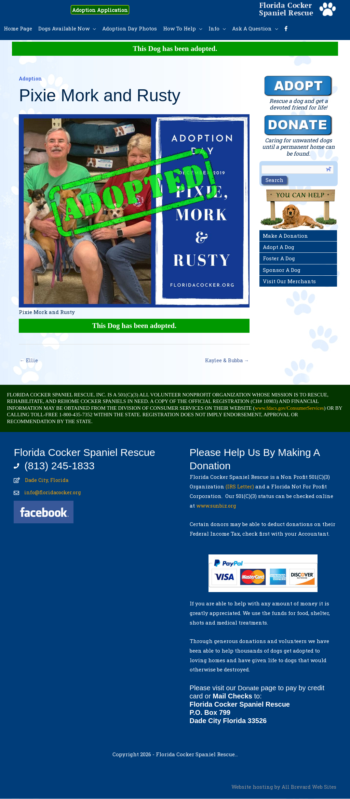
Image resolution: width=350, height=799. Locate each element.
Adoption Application (105, 9)
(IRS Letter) (240, 486)
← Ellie (28, 360)
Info (213, 28)
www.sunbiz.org (218, 505)
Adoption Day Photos (129, 28)
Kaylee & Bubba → (226, 360)
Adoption (31, 78)
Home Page (18, 28)
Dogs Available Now (64, 28)
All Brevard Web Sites (308, 787)
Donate (249, 688)
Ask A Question (252, 28)
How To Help (179, 28)
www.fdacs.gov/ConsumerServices (291, 408)
